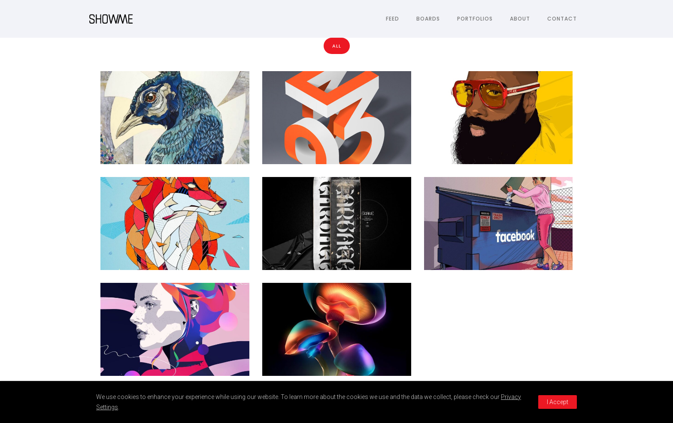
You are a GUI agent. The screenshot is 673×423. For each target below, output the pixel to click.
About (520, 18)
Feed (392, 18)
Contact (562, 18)
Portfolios (475, 18)
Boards (428, 18)
